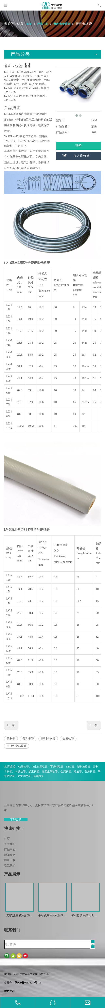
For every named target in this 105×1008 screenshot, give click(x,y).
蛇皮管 (78, 771)
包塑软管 (23, 766)
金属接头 (38, 776)
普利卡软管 (48, 738)
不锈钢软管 (56, 766)
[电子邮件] (47, 944)
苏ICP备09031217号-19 (28, 982)
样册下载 (9, 860)
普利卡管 (28, 738)
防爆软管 (90, 771)
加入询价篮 (81, 155)
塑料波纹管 (83, 766)
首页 (7, 838)
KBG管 (70, 766)
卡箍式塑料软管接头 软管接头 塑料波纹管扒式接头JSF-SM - (51, 916)
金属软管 (68, 738)
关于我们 (9, 844)
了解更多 (15, 819)
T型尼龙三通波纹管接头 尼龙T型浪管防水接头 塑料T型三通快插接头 (19, 916)
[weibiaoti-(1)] (7, 795)
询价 (78, 145)
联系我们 (9, 865)
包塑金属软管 (50, 771)
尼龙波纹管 (24, 776)
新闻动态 (9, 854)
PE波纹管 (20, 771)
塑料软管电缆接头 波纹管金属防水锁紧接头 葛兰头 (85, 916)
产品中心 (9, 849)
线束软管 (34, 771)
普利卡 (11, 738)
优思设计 (9, 991)
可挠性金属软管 (17, 745)
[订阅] (93, 944)
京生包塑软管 (39, 766)
